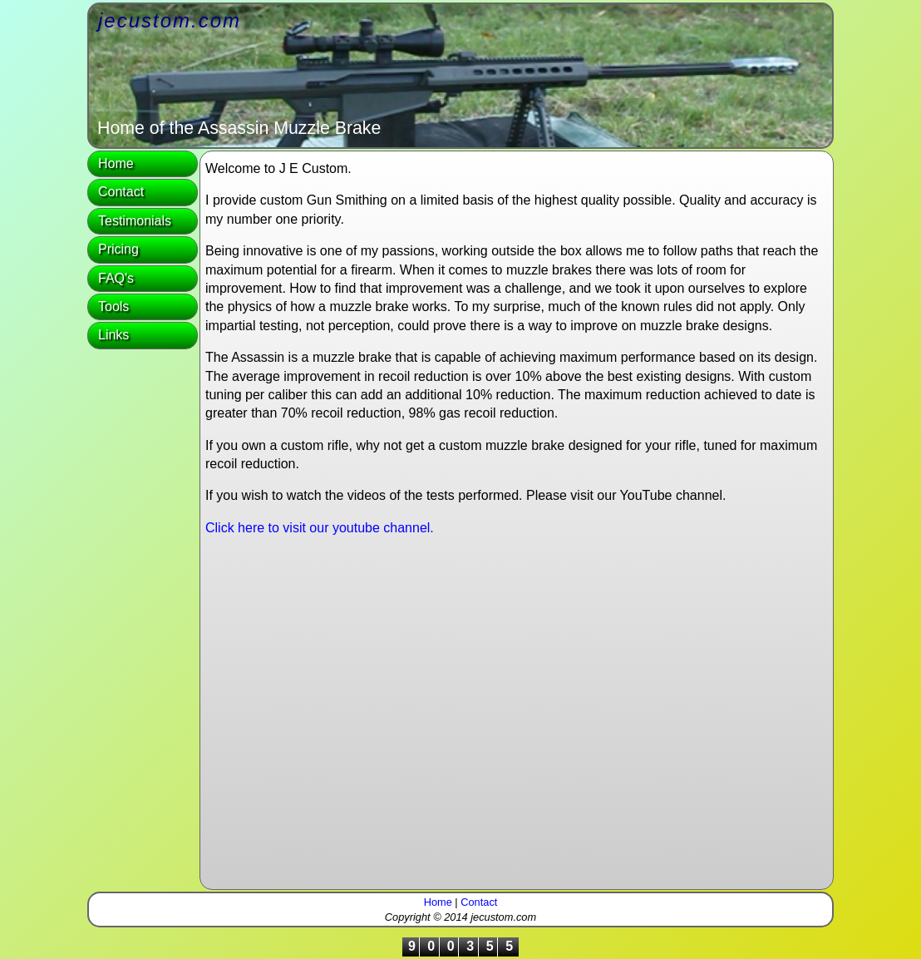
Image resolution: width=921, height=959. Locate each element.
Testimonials (134, 221)
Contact (121, 192)
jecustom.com (169, 20)
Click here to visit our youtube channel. (319, 528)
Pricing (118, 249)
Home (116, 163)
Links (113, 335)
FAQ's (116, 278)
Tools (113, 306)
